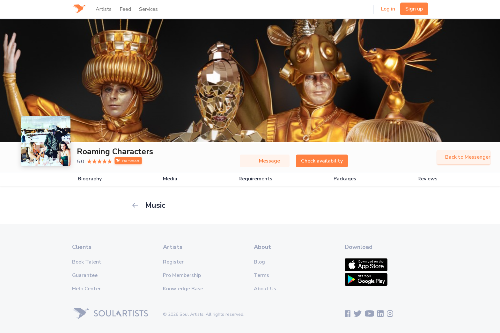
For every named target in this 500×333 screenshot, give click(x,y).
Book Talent (86, 262)
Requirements (255, 179)
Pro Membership (182, 275)
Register (173, 262)
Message (264, 160)
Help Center (86, 289)
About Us (265, 289)
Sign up (414, 8)
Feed (125, 9)
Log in (388, 8)
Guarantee (85, 275)
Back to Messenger (463, 157)
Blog (259, 262)
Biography (90, 179)
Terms (261, 275)
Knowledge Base (183, 289)
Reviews (427, 179)
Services (148, 9)
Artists (104, 9)
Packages (345, 179)
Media (170, 179)
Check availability (322, 160)
